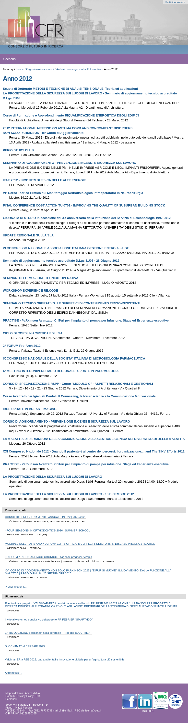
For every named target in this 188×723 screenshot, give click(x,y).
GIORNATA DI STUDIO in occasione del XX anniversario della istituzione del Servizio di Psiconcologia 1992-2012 (87, 218)
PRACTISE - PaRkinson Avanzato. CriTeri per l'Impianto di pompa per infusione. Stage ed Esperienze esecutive (86, 320)
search (175, 59)
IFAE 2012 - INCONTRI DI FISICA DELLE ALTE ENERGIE (44, 180)
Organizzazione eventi (40, 69)
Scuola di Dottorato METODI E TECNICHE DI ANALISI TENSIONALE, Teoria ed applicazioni (70, 88)
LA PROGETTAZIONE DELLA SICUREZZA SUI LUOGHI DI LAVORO (52, 476)
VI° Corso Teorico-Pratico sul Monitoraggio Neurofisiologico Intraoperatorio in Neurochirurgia (73, 193)
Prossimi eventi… (16, 586)
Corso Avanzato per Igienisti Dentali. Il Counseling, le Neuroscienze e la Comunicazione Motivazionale (79, 396)
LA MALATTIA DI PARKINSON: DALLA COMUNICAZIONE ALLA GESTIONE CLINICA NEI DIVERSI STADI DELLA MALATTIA (94, 439)
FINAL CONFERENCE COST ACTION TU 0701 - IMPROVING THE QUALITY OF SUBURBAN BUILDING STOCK (84, 205)
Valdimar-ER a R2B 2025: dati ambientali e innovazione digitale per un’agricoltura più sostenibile (64, 659)
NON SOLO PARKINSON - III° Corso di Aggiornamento (43, 133)
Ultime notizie (14, 596)
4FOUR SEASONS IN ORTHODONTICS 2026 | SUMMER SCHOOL (47, 530)
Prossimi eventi (15, 510)
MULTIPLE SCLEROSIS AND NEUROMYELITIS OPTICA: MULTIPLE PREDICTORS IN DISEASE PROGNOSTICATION (80, 543)
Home (20, 69)
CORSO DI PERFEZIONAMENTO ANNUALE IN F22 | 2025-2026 (45, 517)
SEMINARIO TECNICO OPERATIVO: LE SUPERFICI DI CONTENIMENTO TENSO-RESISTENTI (71, 303)
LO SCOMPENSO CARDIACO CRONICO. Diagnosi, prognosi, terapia (48, 556)
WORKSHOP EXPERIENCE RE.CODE (30, 290)
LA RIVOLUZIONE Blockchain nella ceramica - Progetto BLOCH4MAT (48, 632)
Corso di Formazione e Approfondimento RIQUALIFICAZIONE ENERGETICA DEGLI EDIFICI (71, 115)
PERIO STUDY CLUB (18, 150)
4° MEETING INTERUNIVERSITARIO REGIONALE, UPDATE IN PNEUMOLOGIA (61, 371)
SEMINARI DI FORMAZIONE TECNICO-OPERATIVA (40, 278)
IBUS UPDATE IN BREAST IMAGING (30, 409)
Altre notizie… (13, 672)
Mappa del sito (14, 693)
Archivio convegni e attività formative (79, 69)
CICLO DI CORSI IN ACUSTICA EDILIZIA (32, 333)
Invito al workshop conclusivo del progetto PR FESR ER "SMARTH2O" (49, 619)
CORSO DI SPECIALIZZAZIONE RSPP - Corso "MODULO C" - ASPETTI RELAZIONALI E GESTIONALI (78, 384)
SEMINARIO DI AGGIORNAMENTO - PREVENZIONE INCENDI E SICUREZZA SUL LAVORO (69, 163)
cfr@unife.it (65, 710)
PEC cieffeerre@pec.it (88, 710)
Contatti (10, 696)
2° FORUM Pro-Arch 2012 (22, 346)
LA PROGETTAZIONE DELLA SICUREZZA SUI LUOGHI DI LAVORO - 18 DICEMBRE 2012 (68, 494)
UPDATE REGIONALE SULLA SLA (28, 235)
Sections (9, 59)
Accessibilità (32, 693)
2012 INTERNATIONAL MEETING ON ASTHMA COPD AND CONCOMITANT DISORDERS (67, 128)
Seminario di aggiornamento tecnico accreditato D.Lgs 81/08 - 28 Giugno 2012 (61, 260)
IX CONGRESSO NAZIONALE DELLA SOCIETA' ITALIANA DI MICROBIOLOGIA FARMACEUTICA (74, 358)
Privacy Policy (25, 696)
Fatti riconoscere (175, 2)
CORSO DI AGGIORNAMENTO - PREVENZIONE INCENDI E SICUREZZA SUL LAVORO (66, 421)
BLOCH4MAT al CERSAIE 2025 (25, 646)
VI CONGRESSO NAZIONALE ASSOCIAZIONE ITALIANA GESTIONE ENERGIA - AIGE (66, 248)
